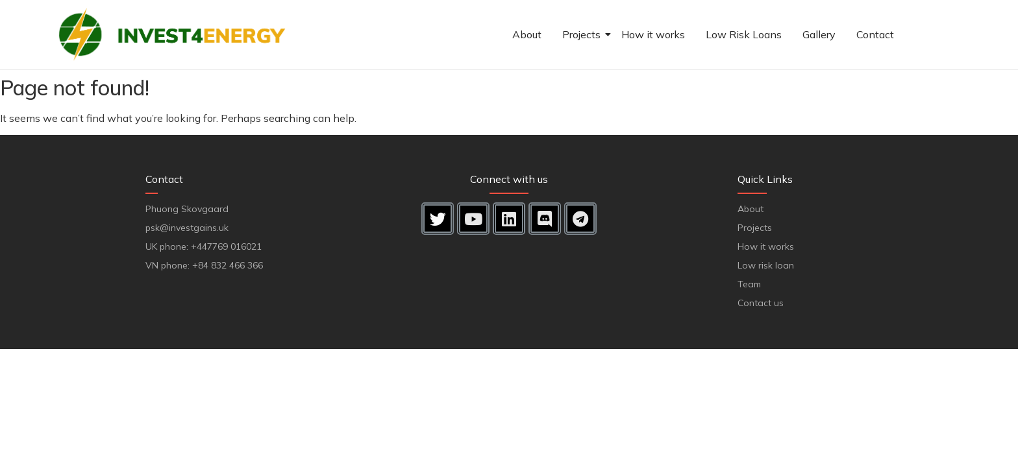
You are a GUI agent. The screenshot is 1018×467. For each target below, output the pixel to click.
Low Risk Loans (744, 34)
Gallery (819, 34)
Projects (583, 34)
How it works (653, 34)
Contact (875, 34)
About (526, 34)
